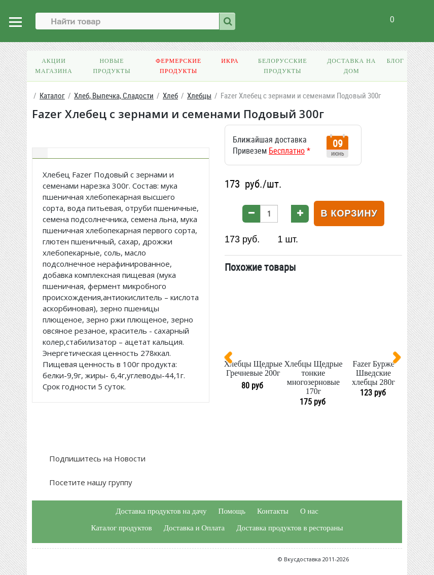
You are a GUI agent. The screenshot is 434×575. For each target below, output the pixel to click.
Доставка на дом (351, 66)
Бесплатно (287, 150)
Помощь (232, 511)
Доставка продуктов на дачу (161, 511)
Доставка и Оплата (194, 528)
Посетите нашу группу (89, 482)
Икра (229, 60)
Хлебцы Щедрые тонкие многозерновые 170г (313, 378)
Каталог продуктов (121, 528)
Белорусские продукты (282, 66)
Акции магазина (53, 66)
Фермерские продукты (178, 66)
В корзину (348, 213)
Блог (395, 60)
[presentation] (232, 359)
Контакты (272, 511)
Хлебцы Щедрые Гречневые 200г (253, 368)
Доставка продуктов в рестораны (289, 528)
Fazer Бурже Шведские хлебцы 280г (373, 373)
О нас (309, 511)
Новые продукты (111, 66)
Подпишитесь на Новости (96, 458)
